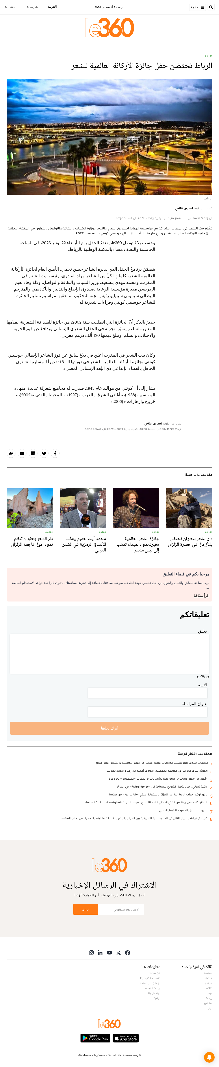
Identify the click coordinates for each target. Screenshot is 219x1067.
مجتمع (208, 983)
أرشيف (156, 998)
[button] (209, 1057)
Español (9, 7)
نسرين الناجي (184, 208)
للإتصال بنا (154, 993)
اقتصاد (208, 977)
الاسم (202, 685)
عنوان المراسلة (194, 703)
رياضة (209, 998)
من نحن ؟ (155, 972)
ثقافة (208, 56)
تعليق (202, 631)
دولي (210, 1008)
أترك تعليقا (109, 728)
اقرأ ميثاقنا (201, 596)
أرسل (85, 909)
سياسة (208, 972)
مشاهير (208, 1003)
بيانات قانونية (152, 988)
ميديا (209, 993)
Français (32, 7)
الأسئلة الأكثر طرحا (150, 977)
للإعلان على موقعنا (149, 983)
